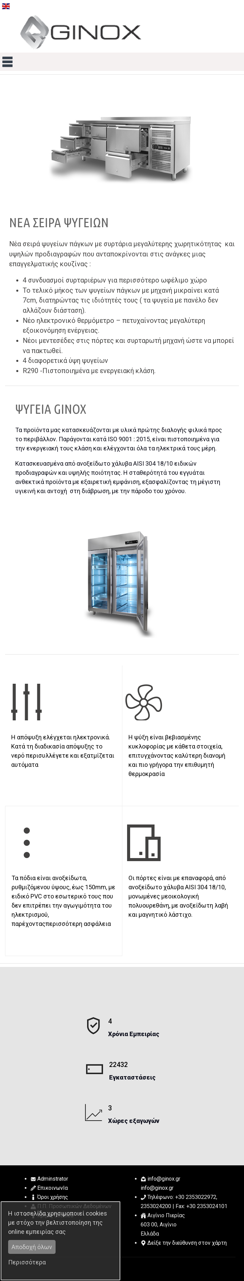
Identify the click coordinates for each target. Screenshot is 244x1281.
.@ (163, 1179)
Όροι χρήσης (52, 1197)
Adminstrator (52, 1179)
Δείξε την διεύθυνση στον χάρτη (187, 1243)
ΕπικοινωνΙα (52, 1188)
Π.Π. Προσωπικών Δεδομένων (74, 1206)
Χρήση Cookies (55, 1215)
